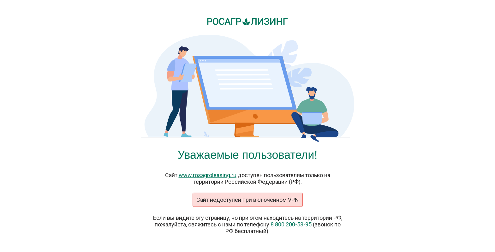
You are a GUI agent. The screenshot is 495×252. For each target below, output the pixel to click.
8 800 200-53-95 (291, 224)
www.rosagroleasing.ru (207, 175)
